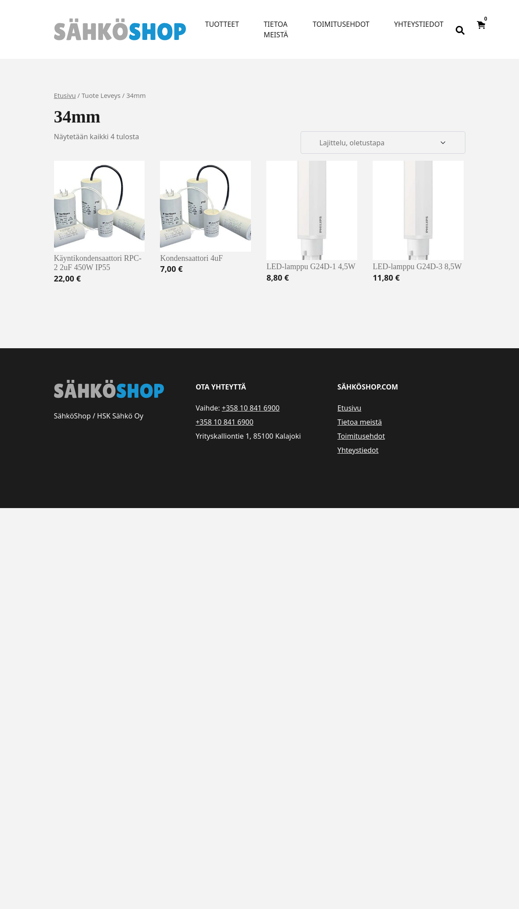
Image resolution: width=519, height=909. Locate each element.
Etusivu (65, 95)
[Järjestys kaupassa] (383, 142)
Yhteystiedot (418, 24)
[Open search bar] (460, 29)
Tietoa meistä (276, 29)
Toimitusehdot (341, 24)
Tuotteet (222, 24)
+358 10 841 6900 (250, 408)
